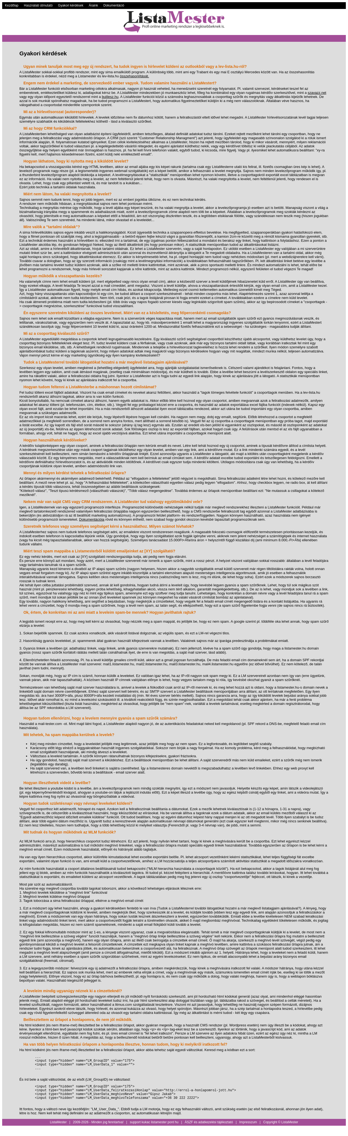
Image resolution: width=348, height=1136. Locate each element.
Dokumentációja (91, 519)
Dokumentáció (114, 5)
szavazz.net (317, 93)
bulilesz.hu (110, 97)
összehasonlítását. (134, 76)
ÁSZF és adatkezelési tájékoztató (209, 1130)
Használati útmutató (38, 5)
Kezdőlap (11, 5)
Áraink (93, 5)
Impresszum (248, 1130)
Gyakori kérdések (70, 5)
